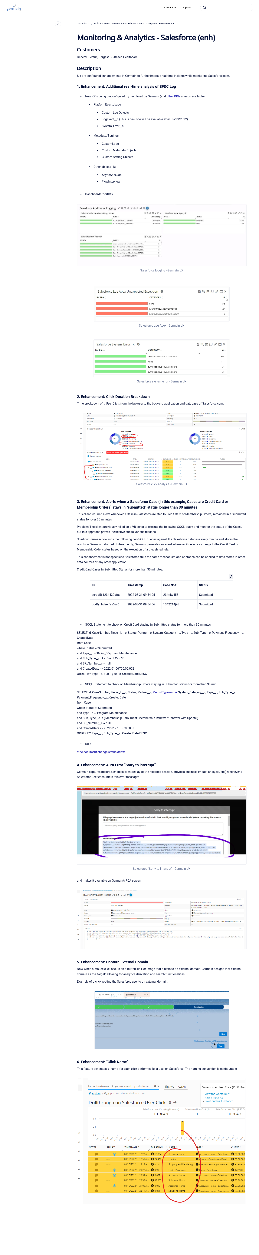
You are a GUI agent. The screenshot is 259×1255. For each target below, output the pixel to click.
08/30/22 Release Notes (162, 23)
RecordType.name (165, 692)
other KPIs (173, 96)
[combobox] (226, 7)
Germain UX (83, 23)
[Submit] (205, 8)
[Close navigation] (58, 24)
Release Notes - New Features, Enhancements (119, 23)
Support (186, 7)
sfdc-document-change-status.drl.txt (101, 752)
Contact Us (170, 7)
